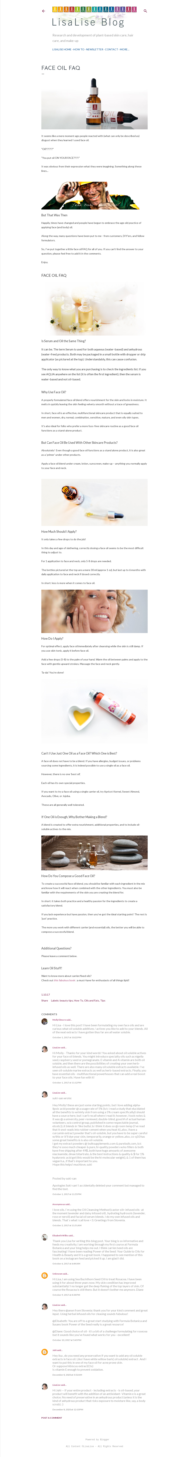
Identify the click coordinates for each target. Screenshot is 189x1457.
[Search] (145, 10)
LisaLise (56, 1047)
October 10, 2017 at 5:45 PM (66, 1340)
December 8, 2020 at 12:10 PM (67, 1409)
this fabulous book (65, 980)
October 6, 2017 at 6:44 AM (66, 1263)
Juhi (54, 1350)
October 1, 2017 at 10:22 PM (66, 1037)
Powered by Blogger (94, 1440)
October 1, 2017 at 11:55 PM (66, 1194)
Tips (102, 1000)
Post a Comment (51, 1417)
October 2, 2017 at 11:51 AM (66, 1225)
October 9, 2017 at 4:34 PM (66, 1294)
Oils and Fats (91, 1000)
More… (124, 49)
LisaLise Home (61, 49)
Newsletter (94, 49)
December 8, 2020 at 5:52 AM (67, 1374)
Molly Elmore (59, 1019)
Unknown (57, 1273)
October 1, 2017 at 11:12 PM (66, 1082)
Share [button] (44, 1000)
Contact (111, 49)
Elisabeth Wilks (60, 1235)
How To (78, 49)
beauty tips (66, 1000)
